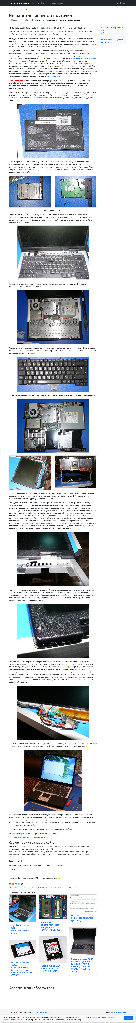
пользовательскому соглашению (104, 1017)
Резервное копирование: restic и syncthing (82, 918)
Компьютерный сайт (19, 2)
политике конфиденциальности (14, 1020)
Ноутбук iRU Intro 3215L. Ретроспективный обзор (32, 838)
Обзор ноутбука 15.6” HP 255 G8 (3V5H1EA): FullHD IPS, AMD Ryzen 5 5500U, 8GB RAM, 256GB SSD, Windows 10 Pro (82, 965)
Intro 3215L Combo (74, 20)
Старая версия (45, 1012)
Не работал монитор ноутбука (112, 28)
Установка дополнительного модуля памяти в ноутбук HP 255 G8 (50, 926)
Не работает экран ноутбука (84, 58)
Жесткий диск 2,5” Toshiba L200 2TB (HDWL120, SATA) (50, 968)
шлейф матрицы (51, 20)
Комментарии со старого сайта (111, 32)
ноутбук (37, 20)
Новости (35, 3)
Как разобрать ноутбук (55, 76)
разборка (63, 20)
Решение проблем (33, 10)
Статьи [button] (44, 3)
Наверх (105, 43)
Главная (12, 10)
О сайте (123, 3)
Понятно (128, 1018)
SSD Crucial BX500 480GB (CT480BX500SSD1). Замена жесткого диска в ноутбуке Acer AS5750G (22, 969)
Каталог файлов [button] (56, 3)
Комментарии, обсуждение (112, 40)
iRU (43, 20)
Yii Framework (121, 1012)
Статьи (20, 10)
